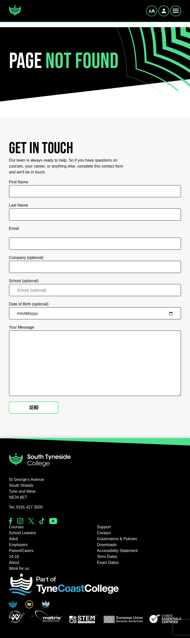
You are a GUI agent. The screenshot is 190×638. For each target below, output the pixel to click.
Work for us (19, 568)
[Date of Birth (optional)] (95, 313)
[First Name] (95, 191)
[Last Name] (95, 214)
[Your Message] (95, 363)
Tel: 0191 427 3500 (26, 507)
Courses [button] (16, 527)
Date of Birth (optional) (28, 304)
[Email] (95, 243)
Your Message (21, 327)
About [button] (14, 562)
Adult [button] (13, 539)
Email (14, 228)
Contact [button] (104, 533)
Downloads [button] (107, 545)
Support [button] (104, 527)
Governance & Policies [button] (117, 539)
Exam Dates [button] (108, 562)
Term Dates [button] (107, 556)
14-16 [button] (14, 556)
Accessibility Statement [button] (117, 551)
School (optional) (24, 281)
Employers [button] (18, 545)
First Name (18, 182)
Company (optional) (26, 257)
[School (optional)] (95, 290)
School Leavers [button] (22, 533)
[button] (17, 616)
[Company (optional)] (95, 267)
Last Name (18, 205)
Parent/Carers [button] (21, 551)
